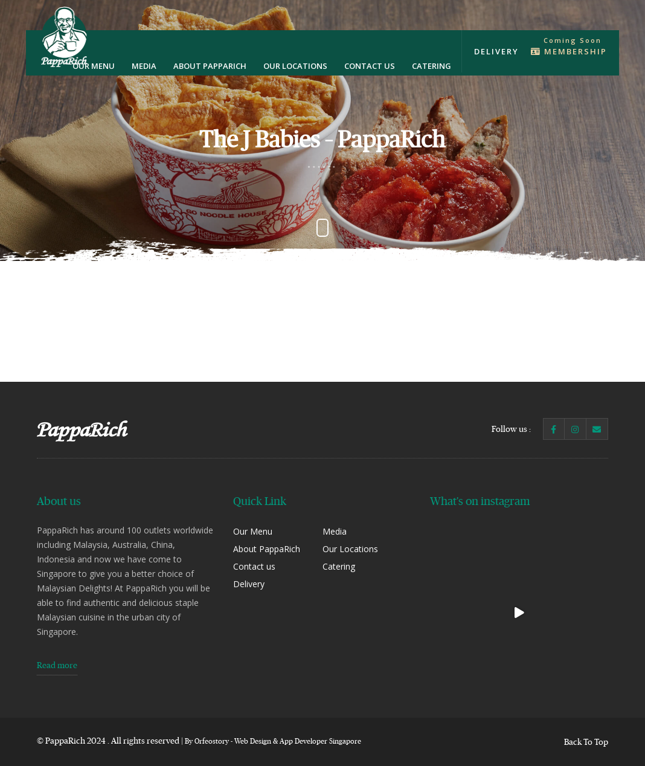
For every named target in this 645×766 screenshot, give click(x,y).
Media (144, 65)
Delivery (496, 51)
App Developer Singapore (320, 741)
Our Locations (295, 65)
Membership (569, 51)
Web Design (252, 741)
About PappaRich (209, 65)
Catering (431, 65)
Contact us (369, 65)
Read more (57, 665)
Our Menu (93, 65)
